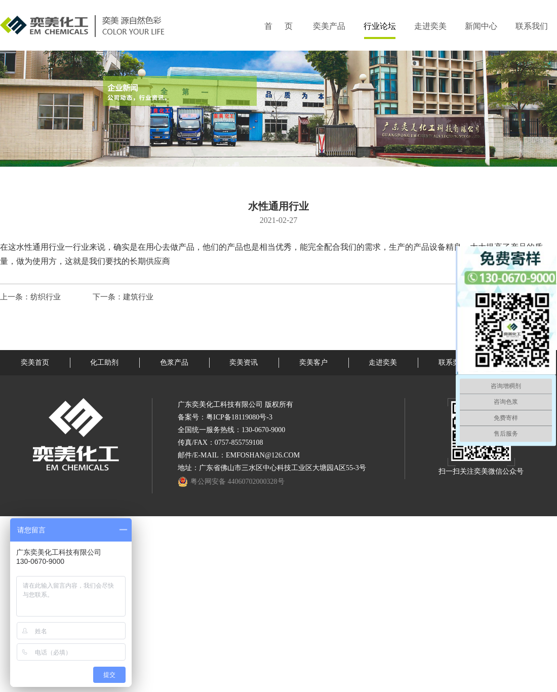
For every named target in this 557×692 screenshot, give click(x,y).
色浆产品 (174, 362)
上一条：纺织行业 (30, 297)
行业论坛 (380, 26)
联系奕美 (453, 362)
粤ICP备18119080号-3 (239, 417)
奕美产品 (329, 26)
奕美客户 (313, 362)
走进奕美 (430, 26)
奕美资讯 (243, 362)
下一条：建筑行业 (123, 297)
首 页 (278, 26)
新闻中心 (481, 26)
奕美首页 (35, 362)
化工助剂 (104, 362)
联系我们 (531, 26)
